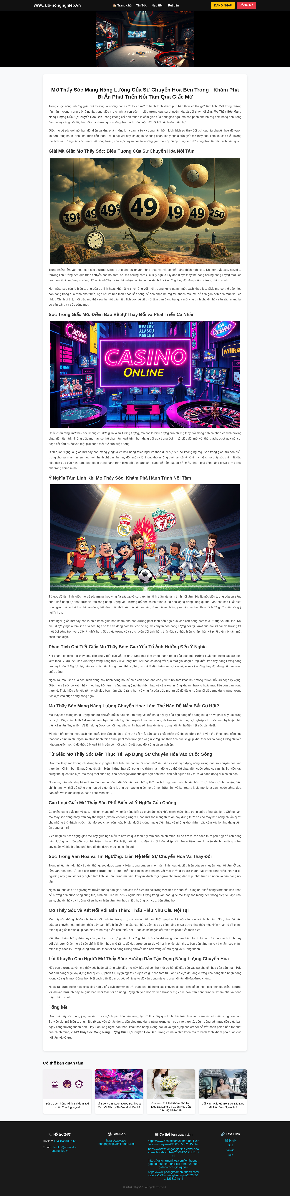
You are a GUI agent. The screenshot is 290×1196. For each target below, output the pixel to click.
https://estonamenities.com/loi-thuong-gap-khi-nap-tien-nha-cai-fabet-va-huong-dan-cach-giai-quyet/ (173, 1164)
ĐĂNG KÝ (246, 4)
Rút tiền (173, 5)
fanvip (230, 1150)
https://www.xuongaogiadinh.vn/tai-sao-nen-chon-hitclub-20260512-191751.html (173, 1152)
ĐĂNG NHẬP (223, 5)
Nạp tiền (157, 5)
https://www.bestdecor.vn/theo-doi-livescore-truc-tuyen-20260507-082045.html (173, 1142)
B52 (230, 1145)
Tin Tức (141, 5)
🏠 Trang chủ (122, 5)
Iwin (230, 1155)
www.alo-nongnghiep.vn (57, 5)
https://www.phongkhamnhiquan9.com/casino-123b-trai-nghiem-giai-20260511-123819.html (173, 1175)
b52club (230, 1140)
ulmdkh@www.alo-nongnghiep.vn (63, 1149)
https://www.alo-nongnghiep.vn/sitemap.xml (116, 1142)
